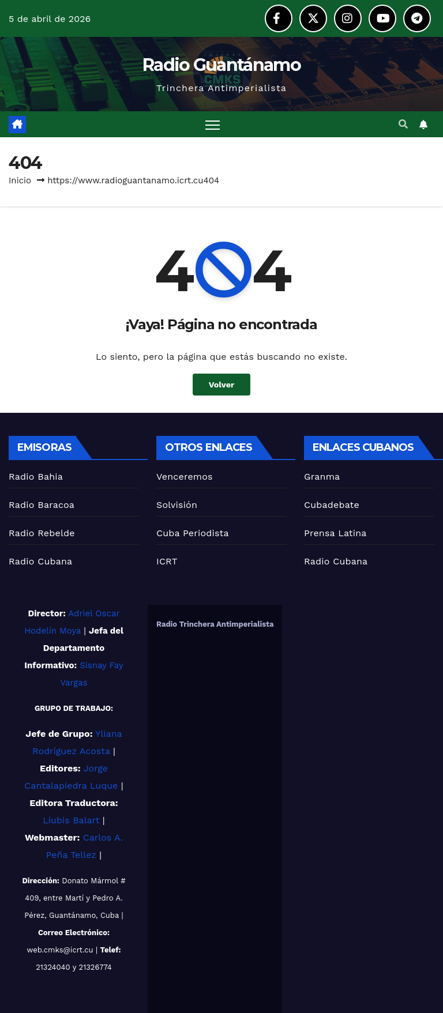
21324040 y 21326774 (74, 967)
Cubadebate (331, 504)
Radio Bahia (36, 476)
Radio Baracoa (41, 504)
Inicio (20, 180)
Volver (222, 384)
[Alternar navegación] (212, 124)
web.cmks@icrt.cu (60, 950)
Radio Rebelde (42, 533)
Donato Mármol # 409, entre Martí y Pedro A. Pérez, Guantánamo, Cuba (74, 898)
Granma (322, 476)
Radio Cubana (40, 561)
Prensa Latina (335, 533)
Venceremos (184, 476)
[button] (403, 124)
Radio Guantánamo (221, 65)
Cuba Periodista (192, 533)
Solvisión (176, 504)
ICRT (167, 561)
